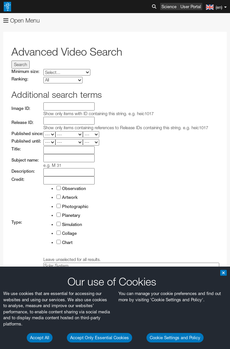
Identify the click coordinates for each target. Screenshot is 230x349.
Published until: (26, 141)
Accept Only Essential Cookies (99, 337)
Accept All (39, 337)
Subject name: (25, 160)
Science (168, 6)
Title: (16, 149)
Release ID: (22, 122)
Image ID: (20, 108)
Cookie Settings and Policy (175, 337)
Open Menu (21, 20)
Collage (66, 233)
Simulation (69, 224)
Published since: (27, 133)
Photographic (72, 206)
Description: (23, 171)
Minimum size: (25, 71)
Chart (64, 242)
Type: (16, 222)
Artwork (67, 197)
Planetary (68, 215)
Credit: (17, 179)
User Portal (190, 6)
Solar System (131, 266)
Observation (71, 188)
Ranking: (19, 79)
